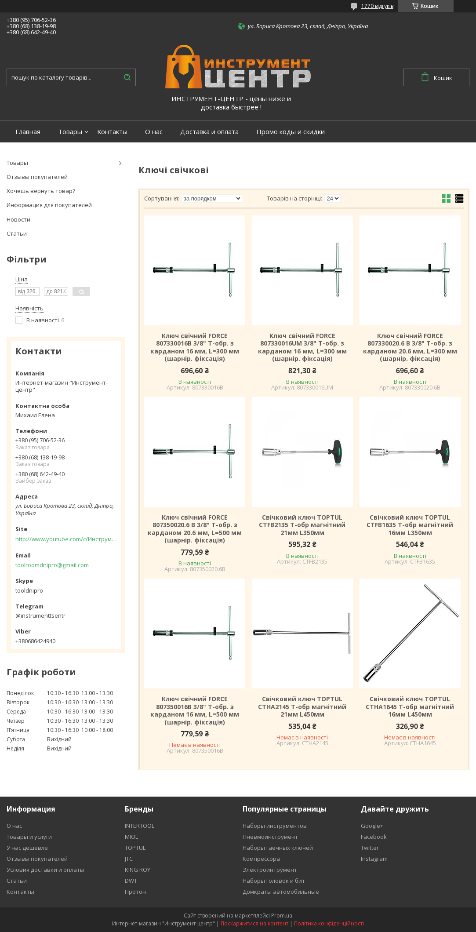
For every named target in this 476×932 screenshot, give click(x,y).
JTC (129, 859)
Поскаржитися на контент (254, 923)
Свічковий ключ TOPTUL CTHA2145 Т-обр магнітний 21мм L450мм (302, 706)
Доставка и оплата (209, 131)
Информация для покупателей (49, 205)
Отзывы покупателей (37, 177)
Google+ (372, 826)
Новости (18, 219)
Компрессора (261, 859)
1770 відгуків (377, 6)
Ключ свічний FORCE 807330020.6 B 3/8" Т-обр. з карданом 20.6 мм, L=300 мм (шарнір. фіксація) (410, 347)
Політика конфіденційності (329, 923)
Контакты (112, 131)
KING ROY (137, 870)
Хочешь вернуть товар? (41, 191)
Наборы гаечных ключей (278, 848)
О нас (154, 131)
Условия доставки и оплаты (45, 870)
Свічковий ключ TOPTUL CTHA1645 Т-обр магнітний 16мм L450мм (410, 706)
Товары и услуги (29, 837)
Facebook (374, 837)
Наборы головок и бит (274, 881)
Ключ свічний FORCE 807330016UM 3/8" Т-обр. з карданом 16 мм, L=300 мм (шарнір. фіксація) (302, 347)
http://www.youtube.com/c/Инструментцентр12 (65, 539)
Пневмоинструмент (270, 837)
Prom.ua (281, 915)
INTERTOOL (139, 826)
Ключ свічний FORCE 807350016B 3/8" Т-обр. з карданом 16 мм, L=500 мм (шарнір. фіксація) (194, 710)
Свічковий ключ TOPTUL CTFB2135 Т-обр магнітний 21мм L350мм (302, 525)
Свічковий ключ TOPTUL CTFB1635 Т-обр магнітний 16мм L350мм (410, 525)
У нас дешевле (27, 848)
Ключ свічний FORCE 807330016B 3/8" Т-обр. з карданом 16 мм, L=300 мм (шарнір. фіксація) (194, 347)
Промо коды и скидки (290, 131)
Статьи (17, 233)
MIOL (131, 837)
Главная (27, 131)
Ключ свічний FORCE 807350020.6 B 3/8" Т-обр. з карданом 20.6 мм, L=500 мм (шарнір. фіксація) (195, 528)
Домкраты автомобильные (281, 892)
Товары (70, 131)
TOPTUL (135, 848)
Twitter (370, 848)
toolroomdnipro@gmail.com (52, 564)
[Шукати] (127, 77)
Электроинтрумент (270, 870)
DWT (131, 881)
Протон (135, 892)
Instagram (374, 859)
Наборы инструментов (275, 826)
